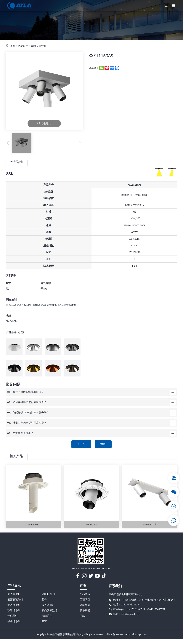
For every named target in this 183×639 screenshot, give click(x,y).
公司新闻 (85, 605)
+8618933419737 (156, 609)
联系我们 (85, 610)
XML (144, 634)
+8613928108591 (135, 609)
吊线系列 (47, 615)
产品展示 (23, 46)
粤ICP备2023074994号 (118, 634)
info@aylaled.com (130, 614)
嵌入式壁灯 (48, 605)
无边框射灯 (13, 605)
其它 (44, 621)
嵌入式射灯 (13, 594)
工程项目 (85, 599)
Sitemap (136, 634)
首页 (12, 46)
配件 (44, 599)
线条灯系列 (13, 621)
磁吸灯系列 (48, 594)
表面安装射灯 (38, 46)
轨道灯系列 (13, 610)
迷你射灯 (12, 615)
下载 (82, 615)
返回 (103, 444)
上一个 (81, 444)
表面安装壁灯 (49, 610)
